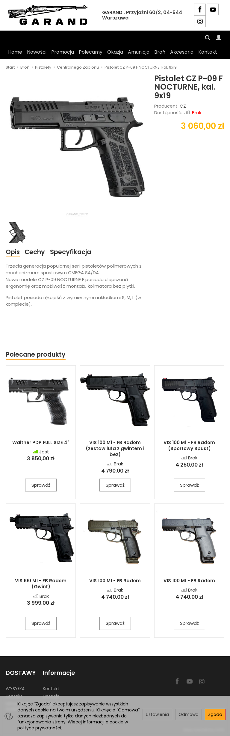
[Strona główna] (49, 15)
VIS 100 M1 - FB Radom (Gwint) (40, 583)
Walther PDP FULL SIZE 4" (40, 442)
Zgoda (215, 714)
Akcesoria (181, 52)
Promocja (62, 52)
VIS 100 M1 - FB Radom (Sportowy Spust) (189, 445)
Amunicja (138, 52)
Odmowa (188, 714)
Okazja (115, 52)
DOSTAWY (21, 673)
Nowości (36, 52)
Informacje (59, 673)
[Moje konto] (218, 38)
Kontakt (207, 52)
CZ (183, 106)
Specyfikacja (70, 252)
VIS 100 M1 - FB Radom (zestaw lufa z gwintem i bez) (115, 448)
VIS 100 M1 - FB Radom (115, 580)
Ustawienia (157, 714)
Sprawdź (40, 485)
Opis (13, 252)
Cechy (35, 252)
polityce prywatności (39, 728)
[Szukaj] (207, 38)
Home (15, 52)
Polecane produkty (36, 354)
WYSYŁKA (15, 689)
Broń (159, 52)
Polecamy (90, 52)
